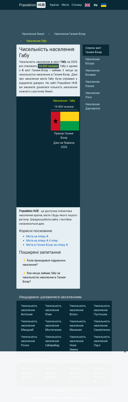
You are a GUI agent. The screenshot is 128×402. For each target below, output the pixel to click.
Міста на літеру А (37, 236)
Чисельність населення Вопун (78, 310)
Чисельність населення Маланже (78, 325)
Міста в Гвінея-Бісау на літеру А (47, 244)
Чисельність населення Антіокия (29, 310)
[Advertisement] (64, 19)
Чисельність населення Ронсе (29, 341)
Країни (54, 5)
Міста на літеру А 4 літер (42, 240)
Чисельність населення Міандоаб (29, 325)
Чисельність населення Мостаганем (53, 325)
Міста (65, 5)
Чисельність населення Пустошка (102, 310)
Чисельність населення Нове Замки (78, 343)
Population (32, 5)
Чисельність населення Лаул (102, 341)
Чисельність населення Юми (53, 310)
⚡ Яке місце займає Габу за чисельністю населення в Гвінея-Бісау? (44, 277)
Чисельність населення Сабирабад (53, 341)
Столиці (77, 5)
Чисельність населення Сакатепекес (102, 325)
